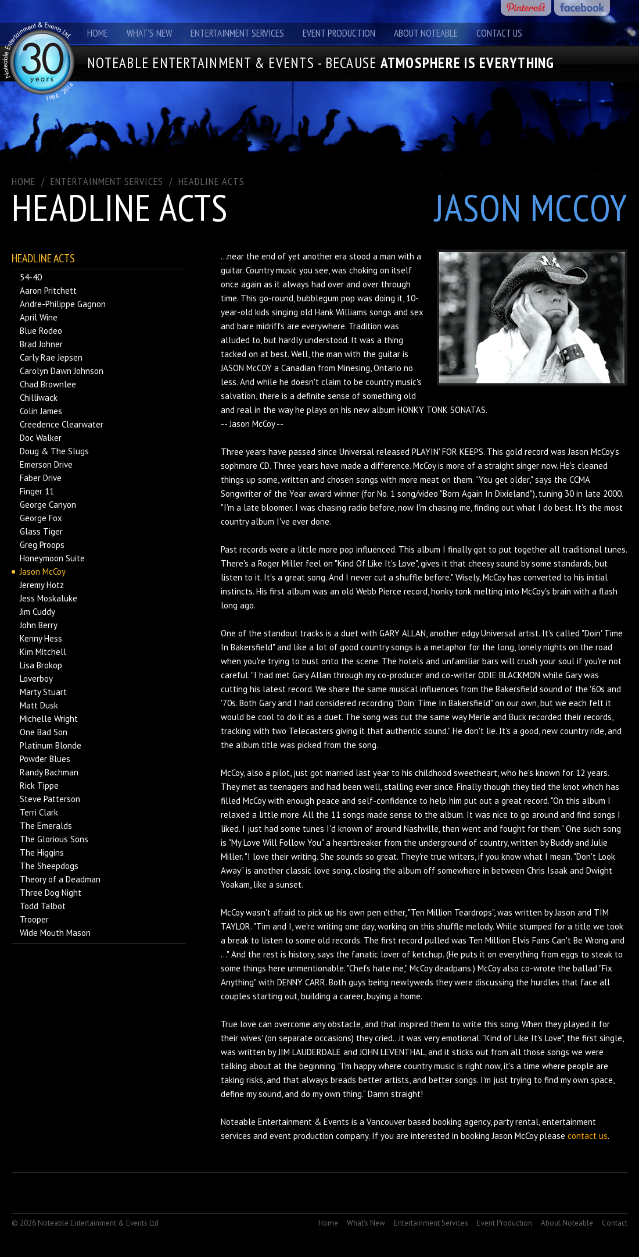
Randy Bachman (49, 772)
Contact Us (499, 33)
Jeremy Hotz (42, 584)
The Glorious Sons (54, 839)
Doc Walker (41, 437)
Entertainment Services (237, 33)
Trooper (34, 919)
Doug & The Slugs (54, 451)
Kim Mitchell (43, 651)
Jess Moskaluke (48, 598)
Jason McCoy (43, 571)
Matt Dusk (39, 705)
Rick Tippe (39, 785)
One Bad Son (43, 732)
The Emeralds (46, 825)
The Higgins (42, 852)
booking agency (461, 1121)
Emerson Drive (46, 464)
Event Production (339, 33)
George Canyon (48, 504)
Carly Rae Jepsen (51, 357)
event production (301, 1135)
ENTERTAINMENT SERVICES (107, 181)
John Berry (39, 625)
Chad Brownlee (48, 384)
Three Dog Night (50, 892)
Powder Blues (45, 758)
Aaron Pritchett (48, 290)
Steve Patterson (50, 798)
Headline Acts (211, 181)
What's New (149, 33)
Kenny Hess (41, 638)
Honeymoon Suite (52, 558)
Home (97, 33)
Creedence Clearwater (61, 424)
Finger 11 (37, 491)
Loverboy (36, 678)
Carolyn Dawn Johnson (61, 370)
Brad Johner (41, 344)
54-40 (31, 277)
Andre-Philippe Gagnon (63, 303)
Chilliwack (39, 397)
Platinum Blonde (50, 745)
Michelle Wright (49, 718)
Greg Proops (42, 544)
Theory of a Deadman (60, 879)
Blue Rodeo (41, 330)
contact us (588, 1135)
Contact (614, 1223)
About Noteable (426, 33)
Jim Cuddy (37, 611)
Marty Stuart (43, 691)
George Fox (41, 518)
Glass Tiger (41, 531)
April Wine (39, 317)
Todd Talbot (43, 905)
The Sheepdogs (49, 865)
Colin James (41, 410)
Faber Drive (41, 477)
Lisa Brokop (41, 665)
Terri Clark (39, 812)
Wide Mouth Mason (55, 932)
